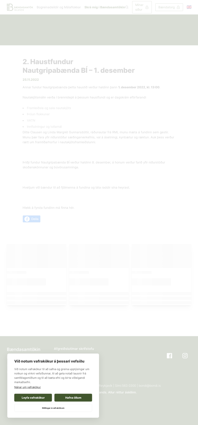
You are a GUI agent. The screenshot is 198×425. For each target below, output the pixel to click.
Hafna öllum (73, 397)
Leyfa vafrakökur (33, 397)
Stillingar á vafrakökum (53, 408)
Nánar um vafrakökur (27, 387)
